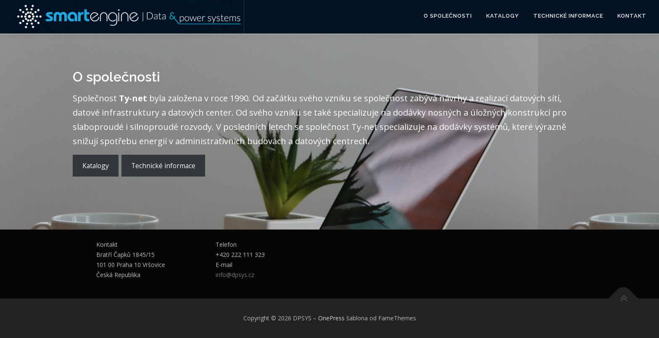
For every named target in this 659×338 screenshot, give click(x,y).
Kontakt (631, 16)
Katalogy (502, 16)
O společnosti (448, 16)
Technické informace (568, 16)
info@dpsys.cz (235, 275)
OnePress (331, 318)
